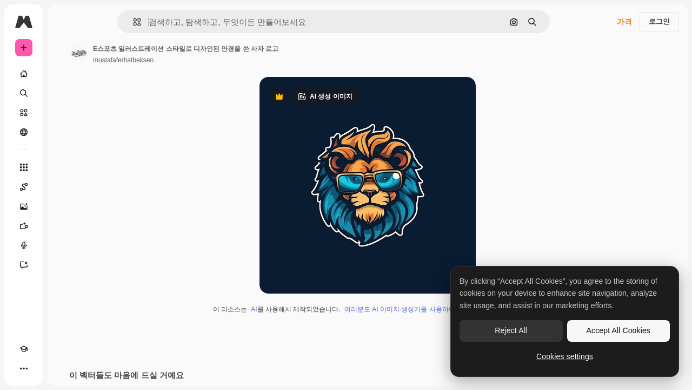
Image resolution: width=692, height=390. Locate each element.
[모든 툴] (65, 167)
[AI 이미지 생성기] (65, 206)
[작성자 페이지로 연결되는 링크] (161, 53)
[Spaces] (65, 187)
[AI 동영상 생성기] (65, 226)
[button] (174, 22)
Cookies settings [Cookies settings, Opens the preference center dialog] (564, 356)
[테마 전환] (43, 368)
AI (295, 309)
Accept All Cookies (618, 330)
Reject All (511, 330)
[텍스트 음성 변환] (65, 245)
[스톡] (65, 112)
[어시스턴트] (65, 265)
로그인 (659, 21)
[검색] (65, 93)
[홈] (65, 73)
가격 (624, 21)
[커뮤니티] (65, 132)
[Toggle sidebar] (106, 21)
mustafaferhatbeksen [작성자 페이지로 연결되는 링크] (205, 60)
